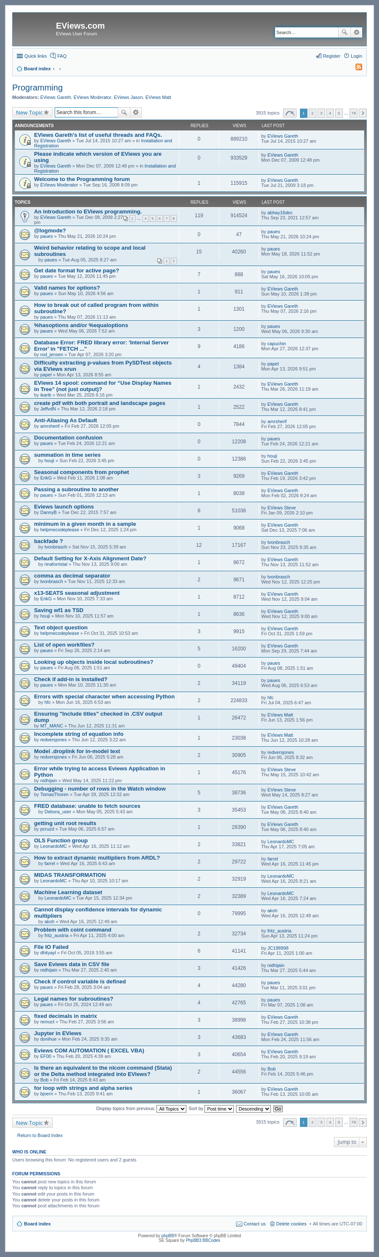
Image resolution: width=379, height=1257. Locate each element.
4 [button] (330, 113)
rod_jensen (51, 354)
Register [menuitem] (331, 56)
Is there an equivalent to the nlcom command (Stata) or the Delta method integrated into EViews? (103, 1071)
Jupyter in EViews (58, 1033)
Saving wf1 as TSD (58, 610)
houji (49, 460)
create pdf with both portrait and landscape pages (99, 403)
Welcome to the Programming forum (82, 179)
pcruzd (47, 828)
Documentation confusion (68, 437)
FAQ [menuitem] (61, 56)
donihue (48, 1038)
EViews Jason (128, 97)
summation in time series (67, 455)
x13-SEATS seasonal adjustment (77, 593)
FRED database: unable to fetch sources (87, 806)
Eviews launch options (64, 506)
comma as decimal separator (72, 576)
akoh (50, 921)
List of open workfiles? (64, 645)
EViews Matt (158, 97)
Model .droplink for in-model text (77, 751)
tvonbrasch (56, 546)
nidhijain (48, 780)
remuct (47, 1021)
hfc (48, 702)
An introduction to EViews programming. (88, 211)
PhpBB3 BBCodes (203, 1240)
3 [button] (321, 113)
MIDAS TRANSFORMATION (70, 875)
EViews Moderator (92, 97)
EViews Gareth (55, 97)
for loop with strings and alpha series (83, 1088)
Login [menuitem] (356, 56)
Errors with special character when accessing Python (104, 696)
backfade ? (48, 541)
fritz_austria (57, 935)
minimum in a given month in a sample (85, 524)
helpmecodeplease (59, 529)
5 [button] (339, 113)
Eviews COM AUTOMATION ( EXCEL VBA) (89, 1050)
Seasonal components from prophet (81, 472)
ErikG (46, 477)
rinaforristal (56, 564)
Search (344, 32)
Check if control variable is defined (80, 981)
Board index (37, 1223)
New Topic (29, 112)
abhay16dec (280, 212)
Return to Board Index (40, 1135)
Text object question (60, 627)
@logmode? (50, 230)
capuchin (277, 343)
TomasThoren (54, 794)
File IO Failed (51, 947)
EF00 (45, 1056)
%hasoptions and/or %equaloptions (81, 325)
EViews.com (80, 25)
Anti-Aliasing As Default (65, 420)
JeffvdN (48, 408)
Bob (44, 1079)
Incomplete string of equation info (78, 734)
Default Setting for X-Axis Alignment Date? (90, 558)
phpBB (168, 1235)
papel (46, 374)
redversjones (53, 739)
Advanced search (356, 32)
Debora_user (58, 811)
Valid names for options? (67, 288)
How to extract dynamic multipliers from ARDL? (97, 858)
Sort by (211, 1108)
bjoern (46, 1093)
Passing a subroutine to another (76, 489)
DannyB (48, 512)
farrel (50, 863)
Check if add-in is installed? (70, 679)
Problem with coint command (72, 930)
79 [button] (353, 113)
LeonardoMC (53, 846)
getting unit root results (65, 823)
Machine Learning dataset (68, 892)
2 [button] (312, 113)
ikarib (45, 394)
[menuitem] (355, 69)
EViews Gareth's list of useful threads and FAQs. (98, 135)
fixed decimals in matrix (65, 1016)
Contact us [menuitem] (255, 1223)
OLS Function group (60, 840)
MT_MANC (51, 725)
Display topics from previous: (141, 1108)
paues (46, 236)
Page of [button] (290, 113)
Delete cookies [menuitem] (291, 1223)
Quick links (35, 56)
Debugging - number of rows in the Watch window (100, 789)
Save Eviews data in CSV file (71, 964)
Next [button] (363, 113)
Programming (37, 87)
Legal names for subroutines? (73, 999)
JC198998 (278, 948)
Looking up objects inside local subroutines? (94, 662)
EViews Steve (282, 507)
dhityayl (48, 952)
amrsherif (50, 426)
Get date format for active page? (76, 270)
